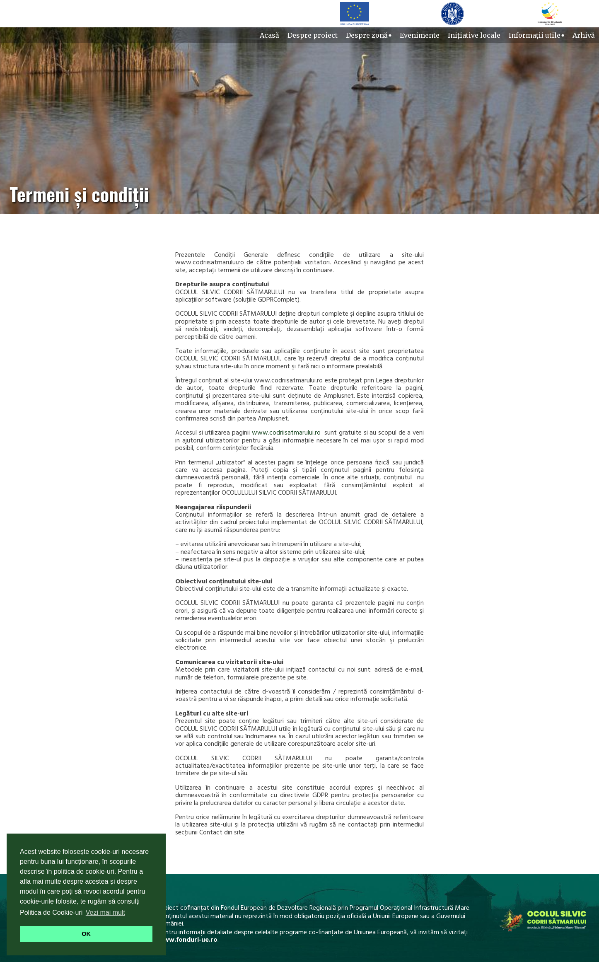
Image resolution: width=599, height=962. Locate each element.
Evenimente (420, 35)
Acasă (269, 35)
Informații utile (536, 35)
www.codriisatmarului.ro (286, 433)
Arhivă (583, 35)
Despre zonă (368, 35)
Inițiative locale (474, 35)
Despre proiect (312, 35)
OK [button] (86, 934)
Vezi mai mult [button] (105, 912)
